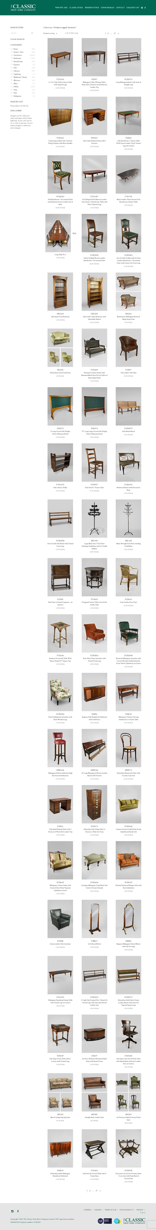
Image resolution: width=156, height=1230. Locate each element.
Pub (15, 93)
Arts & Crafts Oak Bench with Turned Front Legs (60, 544)
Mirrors (17, 80)
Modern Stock (92, 7)
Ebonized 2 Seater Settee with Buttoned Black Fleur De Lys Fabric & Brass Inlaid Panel (94, 375)
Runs (16, 49)
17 (115, 33)
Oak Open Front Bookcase (60, 317)
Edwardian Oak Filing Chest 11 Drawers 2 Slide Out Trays (94, 830)
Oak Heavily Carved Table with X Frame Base (94, 1174)
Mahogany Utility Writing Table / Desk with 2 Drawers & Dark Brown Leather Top (94, 84)
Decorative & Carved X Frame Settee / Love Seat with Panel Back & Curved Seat (128, 1176)
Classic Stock (76, 7)
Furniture (18, 55)
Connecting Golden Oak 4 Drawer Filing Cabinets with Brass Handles (60, 142)
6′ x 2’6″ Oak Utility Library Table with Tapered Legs (60, 83)
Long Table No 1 (60, 254)
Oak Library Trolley (60, 487)
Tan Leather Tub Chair (128, 373)
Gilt (15, 68)
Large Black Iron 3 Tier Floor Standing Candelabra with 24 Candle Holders (94, 546)
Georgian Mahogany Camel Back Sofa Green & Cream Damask (94, 886)
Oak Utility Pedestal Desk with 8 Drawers (94, 142)
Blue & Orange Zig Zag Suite (60, 1117)
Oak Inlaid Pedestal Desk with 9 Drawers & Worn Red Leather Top (60, 830)
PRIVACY (139, 1210)
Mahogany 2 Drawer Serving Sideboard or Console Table (129, 718)
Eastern (17, 64)
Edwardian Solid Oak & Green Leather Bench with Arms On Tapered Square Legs (128, 1002)
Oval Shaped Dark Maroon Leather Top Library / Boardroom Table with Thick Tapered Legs (94, 202)
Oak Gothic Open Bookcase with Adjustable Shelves (94, 318)
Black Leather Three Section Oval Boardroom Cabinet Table (128, 200)
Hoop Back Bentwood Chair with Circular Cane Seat (128, 774)
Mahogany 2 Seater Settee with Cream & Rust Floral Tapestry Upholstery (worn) (60, 887)
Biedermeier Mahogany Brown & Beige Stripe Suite (128, 318)
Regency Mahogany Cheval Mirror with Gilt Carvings (128, 945)
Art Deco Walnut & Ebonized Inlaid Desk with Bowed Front (94, 1060)
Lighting (17, 74)
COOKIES (97, 1210)
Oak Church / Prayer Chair (94, 487)
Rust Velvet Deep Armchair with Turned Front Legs (94, 659)
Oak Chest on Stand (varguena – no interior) (60, 603)
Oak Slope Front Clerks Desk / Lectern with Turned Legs (60, 1060)
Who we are (61, 7)
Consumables (107, 7)
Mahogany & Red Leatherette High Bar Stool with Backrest (60, 774)
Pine (15, 90)
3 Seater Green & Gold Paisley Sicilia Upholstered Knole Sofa (128, 830)
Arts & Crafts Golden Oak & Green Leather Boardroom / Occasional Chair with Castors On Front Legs (128, 260)
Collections (47, 27)
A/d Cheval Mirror (94, 944)
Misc (15, 83)
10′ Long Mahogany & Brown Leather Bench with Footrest (94, 774)
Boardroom (18, 61)
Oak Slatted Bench (128, 431)
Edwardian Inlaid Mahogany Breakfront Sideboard (60, 1174)
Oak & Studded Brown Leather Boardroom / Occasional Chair (94, 259)
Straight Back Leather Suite (94, 1117)
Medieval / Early (20, 77)
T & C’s (143, 1213)
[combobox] (50, 33)
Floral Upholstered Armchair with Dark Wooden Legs (60, 718)
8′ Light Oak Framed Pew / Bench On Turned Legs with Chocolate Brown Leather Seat (94, 1002)
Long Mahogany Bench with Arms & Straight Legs (128, 83)
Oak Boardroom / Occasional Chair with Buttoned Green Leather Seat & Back (60, 202)
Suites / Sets (18, 52)
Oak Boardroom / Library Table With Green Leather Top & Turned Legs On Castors (128, 143)
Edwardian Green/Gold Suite (60, 373)
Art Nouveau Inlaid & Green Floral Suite (128, 1118)
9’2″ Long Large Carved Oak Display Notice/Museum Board (94, 432)
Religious (17, 96)
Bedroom (17, 58)
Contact (120, 7)
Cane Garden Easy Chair (128, 602)
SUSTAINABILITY (126, 1210)
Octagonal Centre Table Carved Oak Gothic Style (94, 603)
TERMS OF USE (110, 1210)
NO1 (60, 233)
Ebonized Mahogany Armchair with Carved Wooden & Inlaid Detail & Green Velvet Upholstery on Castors (128, 661)
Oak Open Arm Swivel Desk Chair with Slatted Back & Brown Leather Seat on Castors (128, 1061)
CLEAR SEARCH (17, 39)
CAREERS (87, 1210)
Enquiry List (133, 7)
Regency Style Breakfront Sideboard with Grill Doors (94, 718)
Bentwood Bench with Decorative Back (128, 488)
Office (16, 86)
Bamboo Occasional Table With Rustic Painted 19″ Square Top (60, 659)
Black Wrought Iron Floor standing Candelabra (128, 544)
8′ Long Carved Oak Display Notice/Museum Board (60, 432)
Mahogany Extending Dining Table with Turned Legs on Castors (60, 1001)
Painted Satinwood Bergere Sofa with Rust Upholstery (128, 886)
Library (17, 71)
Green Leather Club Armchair (60, 944)
